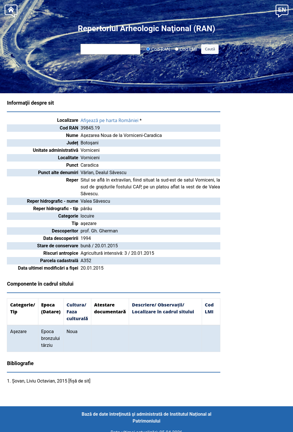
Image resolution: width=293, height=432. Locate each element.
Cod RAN (158, 49)
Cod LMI (186, 49)
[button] (282, 10)
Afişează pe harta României (109, 120)
